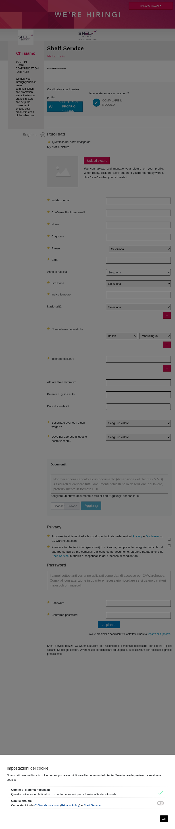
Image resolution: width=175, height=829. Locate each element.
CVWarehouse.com (46, 805)
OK (164, 819)
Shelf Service (92, 805)
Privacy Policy (70, 805)
